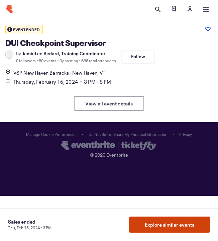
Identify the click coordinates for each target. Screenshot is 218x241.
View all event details (109, 103)
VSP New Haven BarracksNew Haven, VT (55, 72)
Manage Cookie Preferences (51, 134)
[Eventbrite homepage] (109, 146)
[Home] (9, 9)
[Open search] (158, 9)
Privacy (185, 134)
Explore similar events (169, 224)
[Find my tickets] (174, 9)
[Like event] (208, 29)
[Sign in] (190, 9)
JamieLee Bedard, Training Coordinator (63, 54)
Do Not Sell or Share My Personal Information (128, 134)
